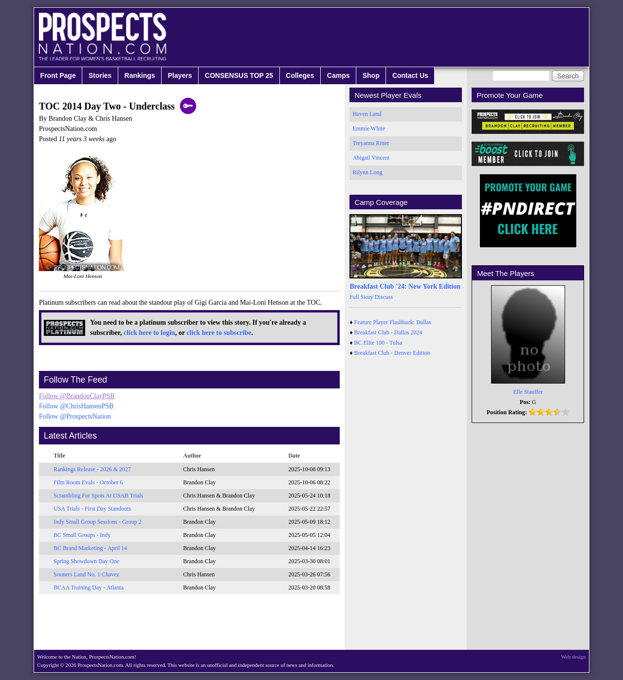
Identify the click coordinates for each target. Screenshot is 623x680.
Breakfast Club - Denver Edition (392, 352)
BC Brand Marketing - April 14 (90, 548)
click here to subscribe (218, 332)
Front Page (58, 75)
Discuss (384, 297)
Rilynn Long (367, 172)
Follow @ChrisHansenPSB (76, 406)
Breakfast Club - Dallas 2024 (388, 332)
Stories (100, 75)
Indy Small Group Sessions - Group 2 (98, 521)
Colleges (300, 75)
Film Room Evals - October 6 (88, 482)
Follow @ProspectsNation (75, 416)
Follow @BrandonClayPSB (77, 396)
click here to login (149, 332)
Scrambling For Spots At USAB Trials (98, 495)
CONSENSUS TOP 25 (239, 75)
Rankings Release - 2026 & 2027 (92, 469)
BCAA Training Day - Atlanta (89, 587)
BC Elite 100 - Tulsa (378, 342)
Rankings (140, 75)
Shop (371, 75)
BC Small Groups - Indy (82, 535)
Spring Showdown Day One (86, 561)
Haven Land (366, 113)
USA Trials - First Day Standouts (92, 508)
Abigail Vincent (370, 157)
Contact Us (410, 75)
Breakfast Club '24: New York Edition (404, 286)
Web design (573, 657)
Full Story (361, 297)
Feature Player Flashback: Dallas (392, 322)
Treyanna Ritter (370, 143)
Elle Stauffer (528, 391)
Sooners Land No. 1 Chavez (86, 574)
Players (180, 75)
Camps (338, 75)
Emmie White (368, 128)
